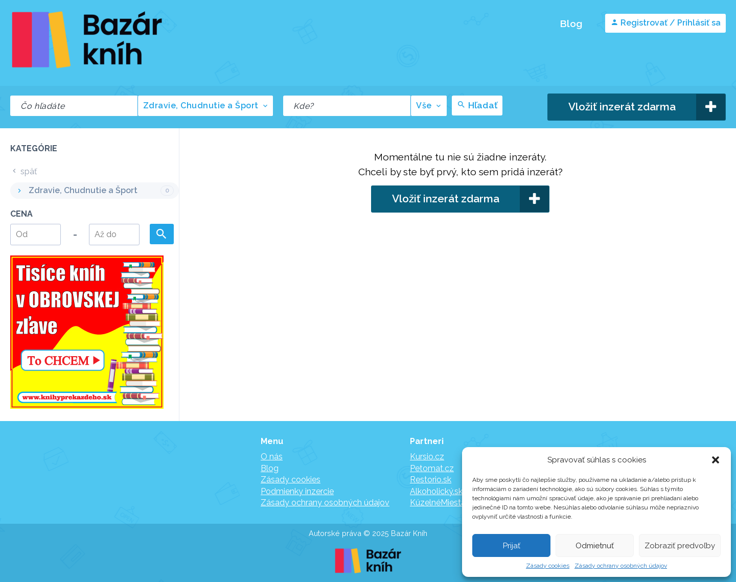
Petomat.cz (432, 468)
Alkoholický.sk (436, 491)
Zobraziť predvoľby (680, 545)
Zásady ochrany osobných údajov (620, 565)
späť (23, 171)
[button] (715, 460)
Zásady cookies (547, 565)
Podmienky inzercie (297, 491)
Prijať (511, 545)
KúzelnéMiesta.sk (442, 502)
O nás (272, 456)
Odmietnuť (595, 545)
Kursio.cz (427, 456)
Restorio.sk (430, 479)
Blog (571, 23)
